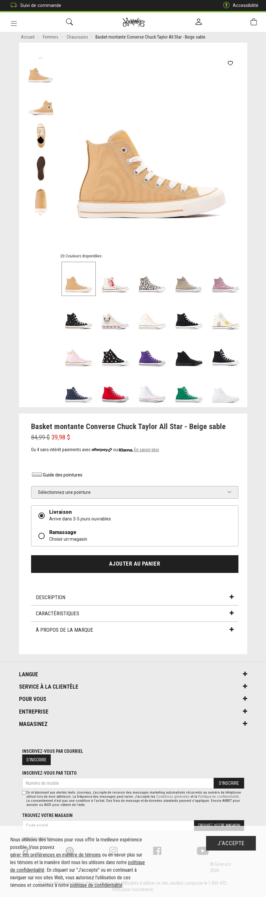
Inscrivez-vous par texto (49, 773)
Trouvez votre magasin (47, 815)
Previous (40, 57)
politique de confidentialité (96, 885)
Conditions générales (173, 797)
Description (135, 598)
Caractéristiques (135, 614)
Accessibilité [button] (239, 5)
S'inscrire (36, 760)
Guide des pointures (56, 475)
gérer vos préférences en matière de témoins (55, 855)
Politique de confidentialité (218, 797)
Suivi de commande (34, 5)
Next (40, 213)
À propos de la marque (135, 630)
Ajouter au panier (134, 564)
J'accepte (230, 843)
